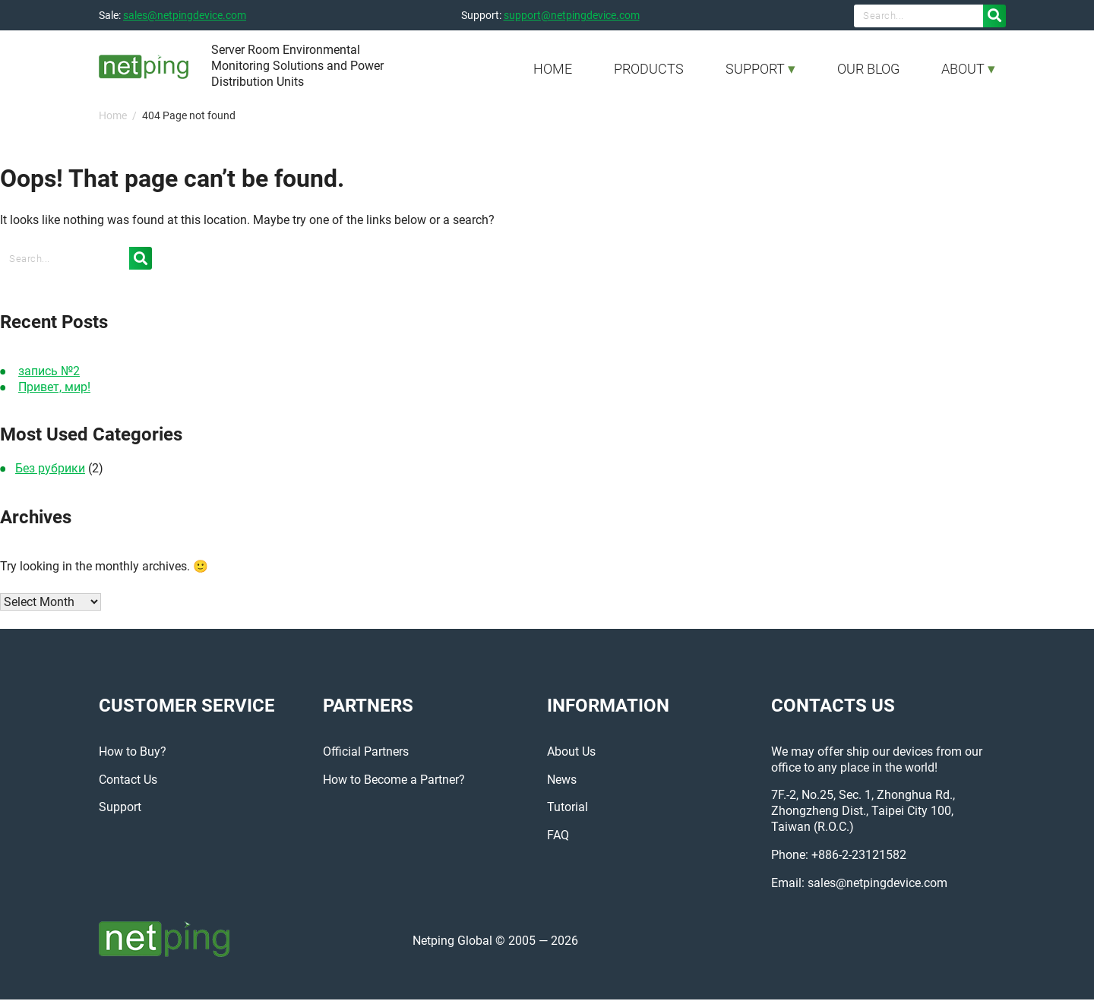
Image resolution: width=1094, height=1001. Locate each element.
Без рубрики (50, 468)
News (562, 780)
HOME (552, 69)
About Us (571, 753)
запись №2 (49, 371)
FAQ (558, 836)
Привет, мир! (54, 387)
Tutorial (567, 808)
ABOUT (963, 69)
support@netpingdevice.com (572, 15)
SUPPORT (755, 69)
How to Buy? (132, 753)
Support (120, 808)
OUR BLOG (868, 69)
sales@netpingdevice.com (184, 15)
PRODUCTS (649, 69)
